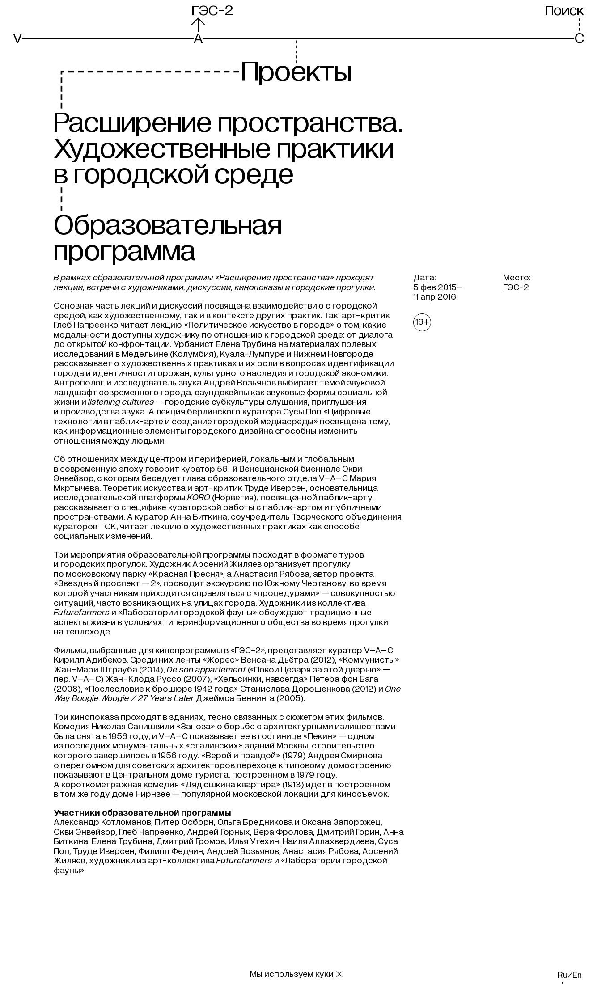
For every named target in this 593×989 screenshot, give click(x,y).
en (577, 975)
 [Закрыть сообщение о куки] (339, 974)
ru (563, 975)
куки (324, 974)
